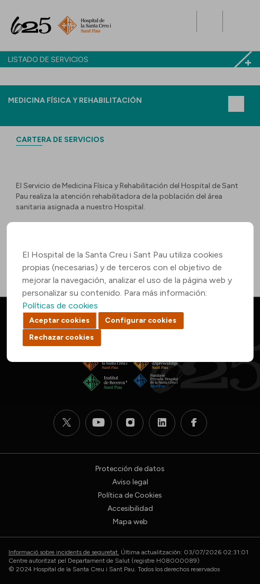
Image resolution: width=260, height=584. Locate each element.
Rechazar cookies (61, 337)
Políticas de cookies (60, 305)
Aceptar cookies (59, 320)
